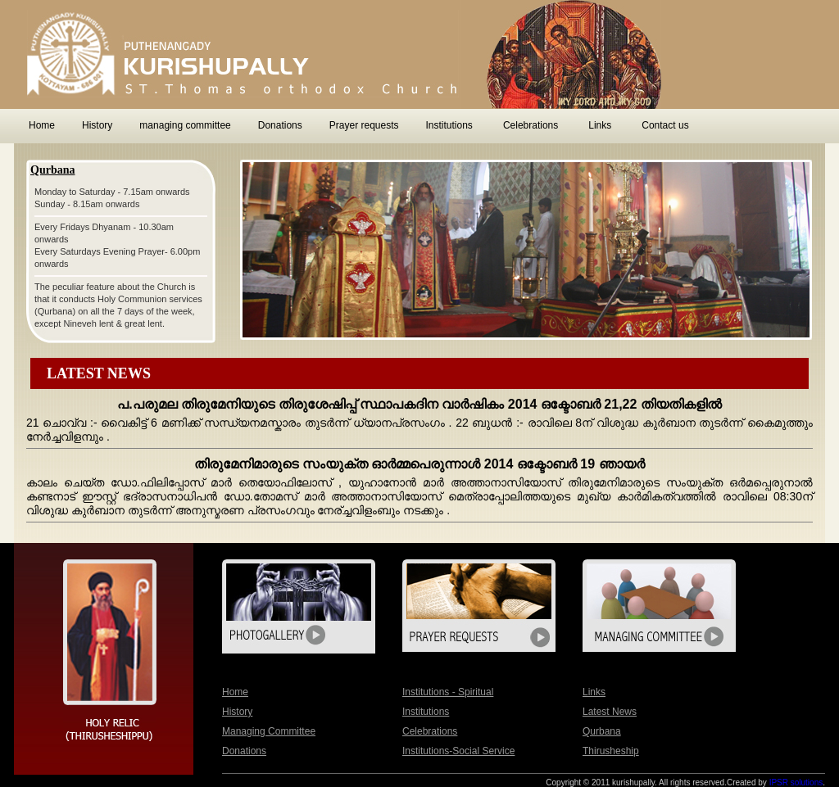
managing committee (268, 731)
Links (594, 692)
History (237, 711)
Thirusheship (611, 751)
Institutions (425, 711)
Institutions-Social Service (458, 751)
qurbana (602, 731)
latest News (610, 711)
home (235, 692)
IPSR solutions (796, 782)
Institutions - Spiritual (447, 692)
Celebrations (429, 731)
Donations (244, 751)
